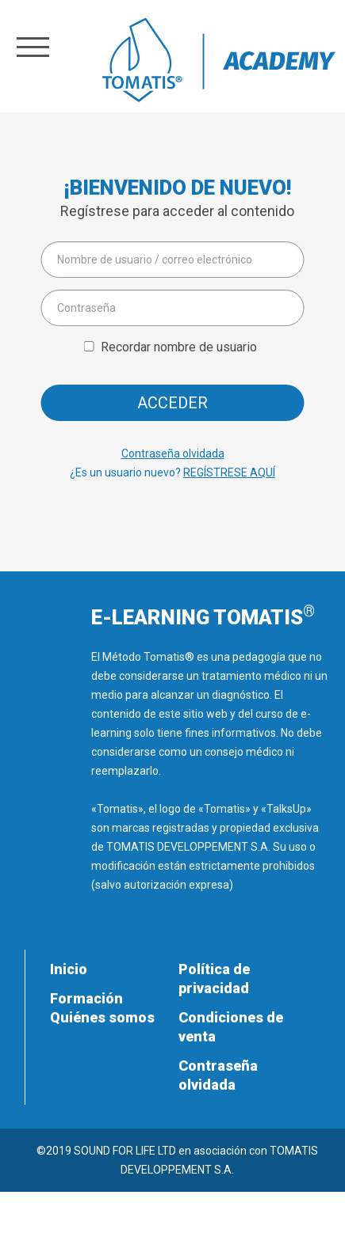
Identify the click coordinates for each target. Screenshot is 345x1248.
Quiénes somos (102, 1017)
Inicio (68, 969)
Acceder (172, 402)
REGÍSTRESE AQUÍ (229, 472)
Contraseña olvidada (172, 453)
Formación (86, 998)
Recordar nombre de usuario (179, 347)
